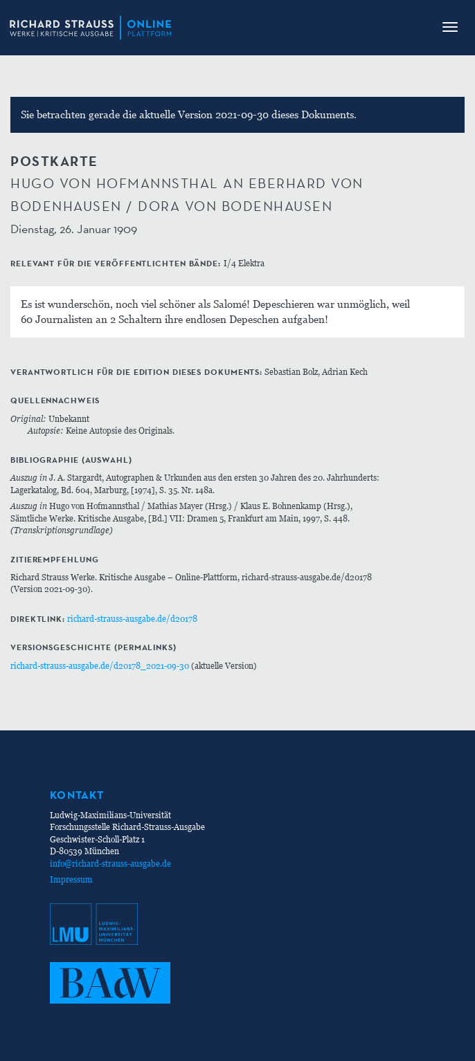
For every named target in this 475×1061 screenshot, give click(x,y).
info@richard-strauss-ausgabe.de (110, 863)
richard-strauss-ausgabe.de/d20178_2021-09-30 (99, 666)
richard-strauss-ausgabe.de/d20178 (132, 618)
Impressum (71, 879)
